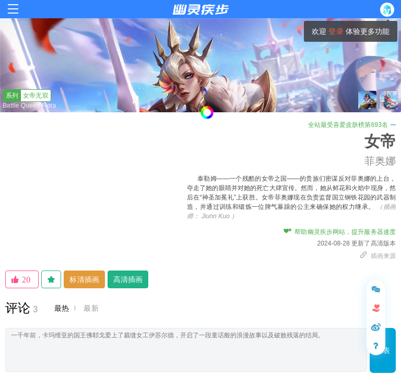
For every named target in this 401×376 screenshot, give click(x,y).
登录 (335, 31)
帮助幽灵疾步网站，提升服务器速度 (340, 232)
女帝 (380, 141)
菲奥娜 (380, 161)
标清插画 (84, 279)
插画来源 (377, 256)
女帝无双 (26, 95)
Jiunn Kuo (216, 216)
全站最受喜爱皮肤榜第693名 (352, 124)
